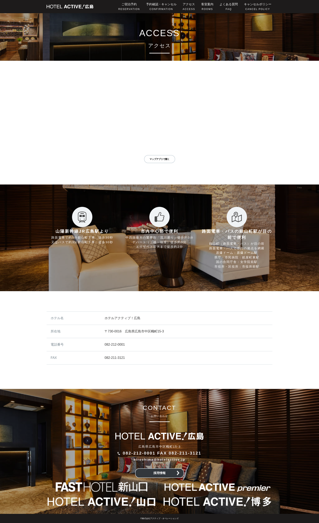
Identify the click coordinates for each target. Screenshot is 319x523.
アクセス (189, 6)
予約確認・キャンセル (161, 6)
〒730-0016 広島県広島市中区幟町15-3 (134, 331)
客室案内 (207, 6)
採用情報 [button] (166, 473)
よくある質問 (229, 6)
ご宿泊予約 (129, 6)
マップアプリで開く (160, 159)
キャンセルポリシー (257, 6)
